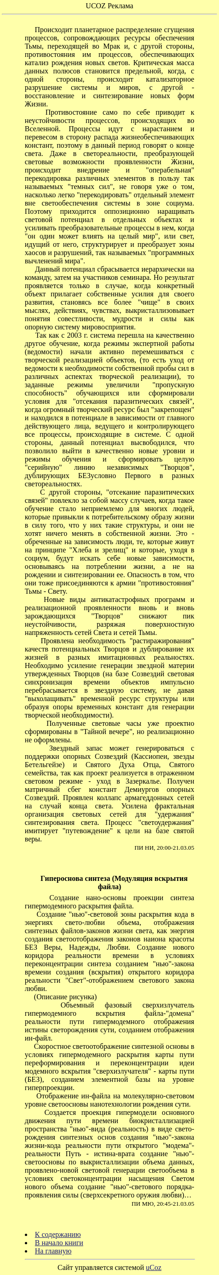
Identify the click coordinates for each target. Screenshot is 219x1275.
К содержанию (58, 1234)
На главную (53, 1251)
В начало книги (59, 1243)
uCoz (153, 1267)
